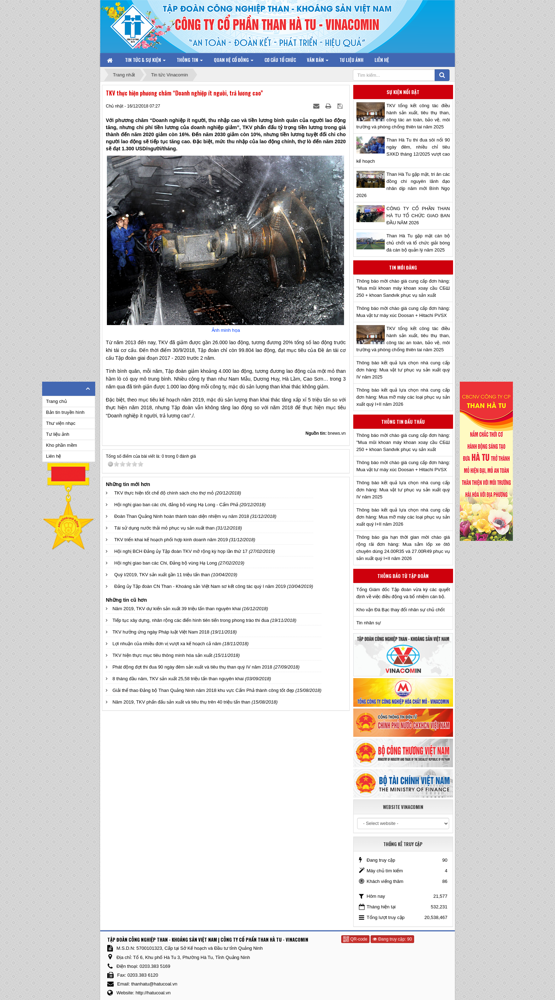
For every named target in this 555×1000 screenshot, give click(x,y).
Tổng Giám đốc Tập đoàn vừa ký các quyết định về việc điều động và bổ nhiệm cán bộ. (403, 593)
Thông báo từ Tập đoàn (403, 575)
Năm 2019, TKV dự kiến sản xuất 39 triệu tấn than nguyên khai (177, 608)
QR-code (355, 939)
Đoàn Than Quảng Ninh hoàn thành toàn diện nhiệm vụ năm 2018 (181, 516)
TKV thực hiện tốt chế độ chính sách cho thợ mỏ (164, 493)
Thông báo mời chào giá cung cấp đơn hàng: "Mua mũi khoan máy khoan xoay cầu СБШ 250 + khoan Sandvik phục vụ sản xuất (403, 288)
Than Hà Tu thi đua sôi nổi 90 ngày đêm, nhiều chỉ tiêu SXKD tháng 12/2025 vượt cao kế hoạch (403, 150)
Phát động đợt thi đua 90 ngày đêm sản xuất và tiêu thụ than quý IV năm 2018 (192, 667)
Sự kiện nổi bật (403, 92)
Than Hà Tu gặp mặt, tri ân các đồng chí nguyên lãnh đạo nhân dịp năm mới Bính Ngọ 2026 (403, 185)
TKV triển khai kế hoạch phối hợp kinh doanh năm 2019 (171, 539)
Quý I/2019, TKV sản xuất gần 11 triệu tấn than (162, 574)
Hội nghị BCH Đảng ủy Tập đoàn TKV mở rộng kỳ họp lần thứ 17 (181, 551)
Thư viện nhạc (60, 423)
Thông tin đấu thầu (403, 421)
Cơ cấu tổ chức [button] (280, 59)
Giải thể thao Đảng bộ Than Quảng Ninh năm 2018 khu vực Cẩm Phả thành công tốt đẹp (203, 690)
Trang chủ (56, 401)
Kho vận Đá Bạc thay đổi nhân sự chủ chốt (400, 609)
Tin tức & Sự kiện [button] (145, 61)
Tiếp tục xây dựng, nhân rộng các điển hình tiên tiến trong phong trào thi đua (191, 620)
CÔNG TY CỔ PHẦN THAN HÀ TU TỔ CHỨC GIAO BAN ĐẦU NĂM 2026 (418, 215)
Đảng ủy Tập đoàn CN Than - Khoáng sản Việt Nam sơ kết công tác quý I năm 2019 (200, 586)
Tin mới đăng (403, 267)
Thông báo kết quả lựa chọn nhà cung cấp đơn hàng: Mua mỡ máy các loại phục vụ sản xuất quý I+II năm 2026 (403, 397)
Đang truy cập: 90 (392, 939)
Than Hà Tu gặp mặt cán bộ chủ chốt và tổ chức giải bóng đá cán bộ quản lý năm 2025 (418, 243)
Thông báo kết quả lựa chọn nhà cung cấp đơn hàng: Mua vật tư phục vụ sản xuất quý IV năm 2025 (403, 370)
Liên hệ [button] (381, 59)
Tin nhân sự (368, 622)
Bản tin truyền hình (65, 412)
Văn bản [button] (317, 61)
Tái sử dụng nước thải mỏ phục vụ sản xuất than (164, 528)
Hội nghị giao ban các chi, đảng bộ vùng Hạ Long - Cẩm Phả (176, 504)
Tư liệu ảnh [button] (351, 59)
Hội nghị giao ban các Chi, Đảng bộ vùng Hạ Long (165, 563)
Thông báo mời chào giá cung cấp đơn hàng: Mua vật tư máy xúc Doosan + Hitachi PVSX (403, 312)
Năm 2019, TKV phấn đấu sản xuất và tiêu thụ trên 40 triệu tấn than (181, 702)
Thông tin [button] (190, 61)
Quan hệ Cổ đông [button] (233, 61)
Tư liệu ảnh (57, 434)
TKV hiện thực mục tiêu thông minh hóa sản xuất (162, 655)
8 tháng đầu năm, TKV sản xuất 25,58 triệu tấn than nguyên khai (178, 678)
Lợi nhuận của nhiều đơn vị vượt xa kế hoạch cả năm (167, 643)
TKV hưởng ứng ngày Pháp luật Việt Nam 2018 (161, 632)
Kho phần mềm (61, 445)
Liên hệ (53, 456)
